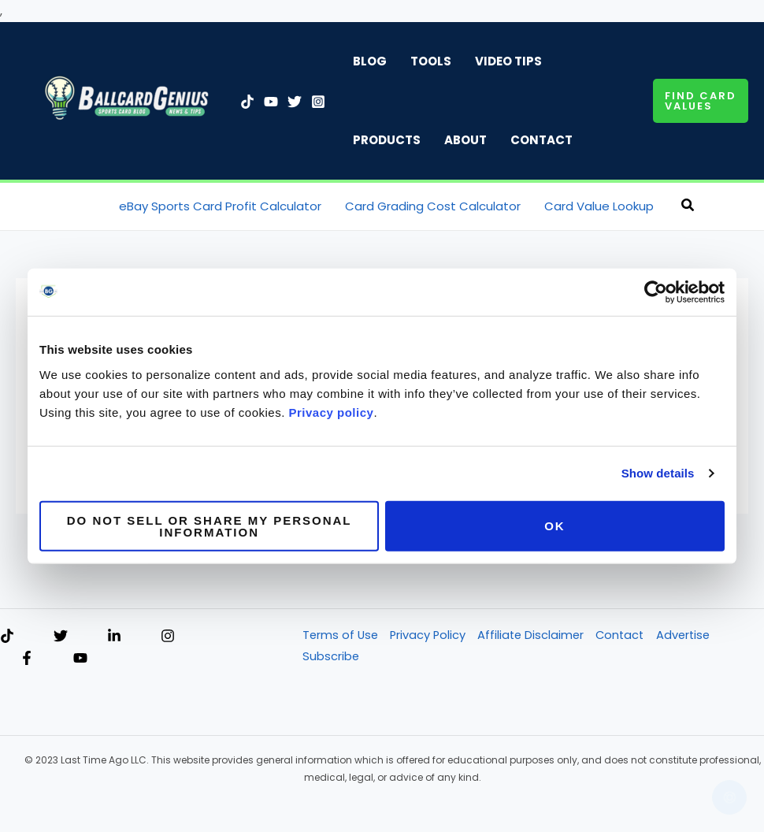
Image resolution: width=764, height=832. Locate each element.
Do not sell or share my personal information (209, 525)
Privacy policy (331, 411)
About (465, 140)
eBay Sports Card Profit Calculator (220, 206)
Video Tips (508, 61)
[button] (700, 101)
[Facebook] (27, 659)
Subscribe (329, 658)
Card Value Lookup (599, 206)
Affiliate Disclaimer (534, 637)
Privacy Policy (429, 637)
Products (387, 140)
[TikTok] (247, 102)
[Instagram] (318, 102)
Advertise (690, 637)
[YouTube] (271, 102)
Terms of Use (340, 637)
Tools (430, 61)
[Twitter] (294, 102)
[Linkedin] (114, 637)
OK (555, 526)
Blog (370, 61)
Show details (658, 473)
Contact (541, 140)
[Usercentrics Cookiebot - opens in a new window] (656, 292)
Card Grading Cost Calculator (433, 206)
